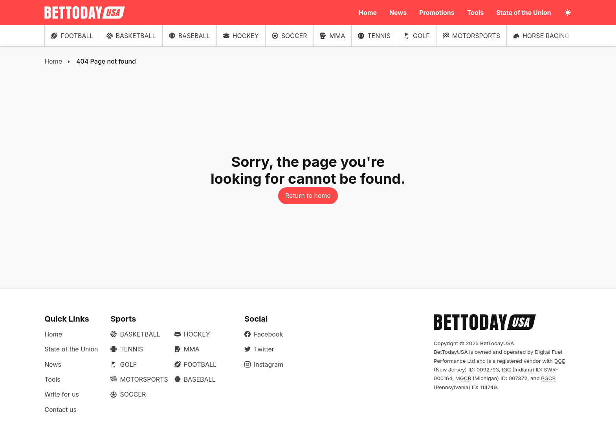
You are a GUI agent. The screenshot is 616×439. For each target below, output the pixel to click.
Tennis (374, 36)
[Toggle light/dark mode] (568, 12)
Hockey (241, 36)
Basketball (131, 36)
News (398, 12)
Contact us (60, 409)
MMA (332, 36)
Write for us (61, 394)
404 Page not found (106, 61)
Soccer (289, 36)
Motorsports (471, 36)
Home (368, 12)
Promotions (437, 12)
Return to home (308, 195)
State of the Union (523, 12)
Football (72, 36)
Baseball (189, 36)
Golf (416, 36)
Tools (475, 12)
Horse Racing (541, 36)
